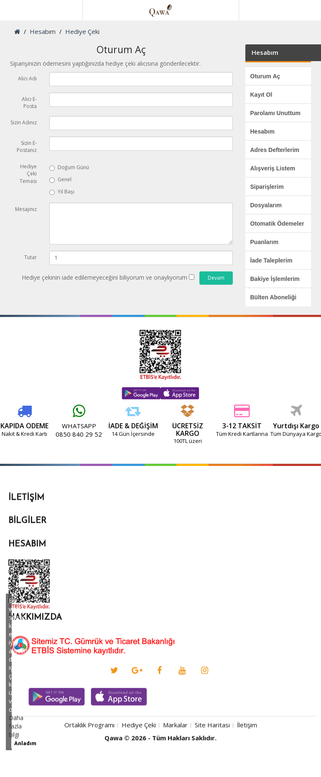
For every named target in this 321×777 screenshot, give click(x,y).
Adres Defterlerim (275, 150)
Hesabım (43, 31)
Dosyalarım (266, 205)
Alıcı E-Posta (29, 102)
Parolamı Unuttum (275, 113)
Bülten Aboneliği (273, 297)
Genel (60, 179)
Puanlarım (264, 242)
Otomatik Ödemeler (277, 223)
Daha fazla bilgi (16, 726)
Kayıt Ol (261, 94)
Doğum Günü (69, 167)
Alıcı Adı (27, 78)
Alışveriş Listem (272, 168)
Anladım (25, 743)
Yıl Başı (61, 191)
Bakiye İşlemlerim (275, 278)
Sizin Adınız (23, 122)
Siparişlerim (267, 186)
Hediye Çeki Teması (28, 173)
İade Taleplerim (271, 260)
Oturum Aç (265, 76)
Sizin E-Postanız (27, 146)
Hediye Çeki (82, 31)
